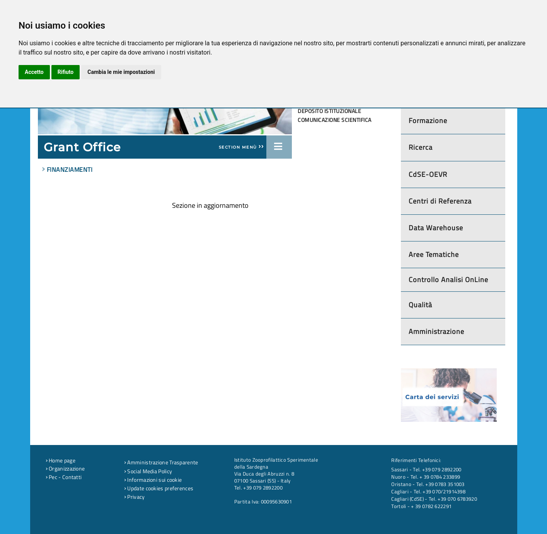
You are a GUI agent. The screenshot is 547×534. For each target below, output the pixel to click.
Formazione (428, 120)
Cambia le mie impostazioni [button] (121, 72)
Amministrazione (436, 331)
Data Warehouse (436, 227)
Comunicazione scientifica (334, 120)
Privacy (134, 497)
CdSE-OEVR (428, 174)
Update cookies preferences (158, 488)
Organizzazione (65, 468)
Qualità (420, 305)
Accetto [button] (34, 72)
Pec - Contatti (64, 477)
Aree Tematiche (434, 254)
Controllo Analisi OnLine (448, 279)
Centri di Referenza (440, 201)
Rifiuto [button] (66, 72)
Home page (60, 460)
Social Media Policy (148, 471)
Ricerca (421, 147)
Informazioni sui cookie (153, 480)
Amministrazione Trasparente (161, 462)
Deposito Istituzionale (329, 111)
